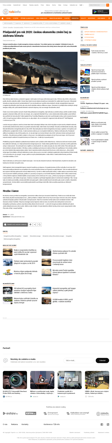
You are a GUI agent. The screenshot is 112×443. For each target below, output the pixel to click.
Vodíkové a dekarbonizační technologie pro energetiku (94, 108)
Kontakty (25, 424)
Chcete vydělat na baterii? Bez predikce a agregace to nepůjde (99, 133)
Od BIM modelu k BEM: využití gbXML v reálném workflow (63, 300)
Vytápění (25, 236)
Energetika (10, 27)
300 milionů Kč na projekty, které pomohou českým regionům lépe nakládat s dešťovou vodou (25, 290)
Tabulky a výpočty (33, 5)
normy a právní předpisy (51, 23)
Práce (42, 5)
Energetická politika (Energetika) (12, 236)
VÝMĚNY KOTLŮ (89, 34)
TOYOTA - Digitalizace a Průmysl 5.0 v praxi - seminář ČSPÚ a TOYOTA (94, 103)
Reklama (14, 424)
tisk (30, 224)
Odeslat (102, 360)
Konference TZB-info (52, 424)
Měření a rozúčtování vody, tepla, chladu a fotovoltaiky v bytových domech (98, 124)
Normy (54, 5)
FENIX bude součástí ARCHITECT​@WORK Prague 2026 (94, 113)
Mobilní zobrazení (75, 432)
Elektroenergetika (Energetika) (12, 239)
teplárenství (27, 23)
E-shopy (65, 5)
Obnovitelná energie (35, 236)
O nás (5, 424)
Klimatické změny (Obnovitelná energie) (53, 236)
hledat (40, 224)
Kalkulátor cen (73, 5)
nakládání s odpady (65, 23)
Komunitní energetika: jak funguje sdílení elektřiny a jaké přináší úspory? (64, 290)
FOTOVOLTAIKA (89, 37)
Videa (59, 5)
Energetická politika (18, 27)
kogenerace (18, 23)
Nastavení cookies (103, 432)
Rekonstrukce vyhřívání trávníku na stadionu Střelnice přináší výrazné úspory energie (26, 300)
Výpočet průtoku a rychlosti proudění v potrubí (99, 80)
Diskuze (25, 5)
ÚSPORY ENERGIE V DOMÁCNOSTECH (95, 32)
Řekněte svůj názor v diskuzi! (17, 224)
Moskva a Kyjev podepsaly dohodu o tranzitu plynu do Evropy (25, 272)
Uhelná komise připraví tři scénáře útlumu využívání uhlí (64, 252)
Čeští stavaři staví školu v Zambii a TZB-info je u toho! (99, 52)
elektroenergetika (8, 23)
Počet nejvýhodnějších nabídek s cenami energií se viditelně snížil (99, 141)
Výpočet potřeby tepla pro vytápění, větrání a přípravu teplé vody (100, 89)
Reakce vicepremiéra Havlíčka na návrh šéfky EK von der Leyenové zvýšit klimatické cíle (25, 252)
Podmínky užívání (89, 432)
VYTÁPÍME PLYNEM (90, 40)
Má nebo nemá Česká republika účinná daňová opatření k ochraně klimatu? (64, 272)
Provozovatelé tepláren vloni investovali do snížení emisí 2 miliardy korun (62, 262)
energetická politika (37, 23)
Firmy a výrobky (7, 5)
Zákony (48, 5)
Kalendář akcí (16, 5)
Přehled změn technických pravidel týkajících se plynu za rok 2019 (26, 262)
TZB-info (5, 27)
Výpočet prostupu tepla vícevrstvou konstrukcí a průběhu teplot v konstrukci (98, 71)
